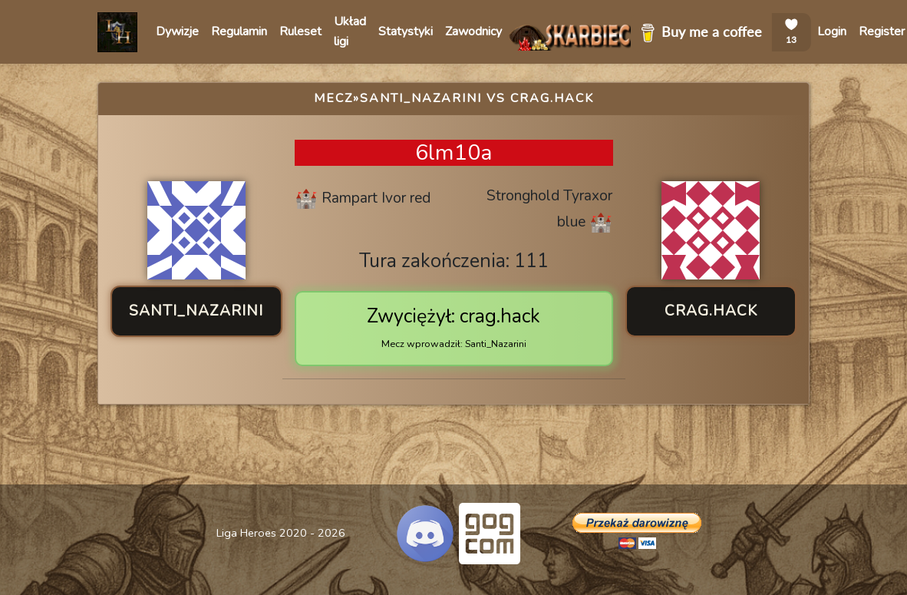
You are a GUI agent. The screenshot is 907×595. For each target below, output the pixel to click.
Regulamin (239, 31)
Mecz (333, 98)
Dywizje (177, 31)
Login (831, 31)
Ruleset (300, 31)
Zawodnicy (473, 31)
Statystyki (405, 31)
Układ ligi (350, 31)
